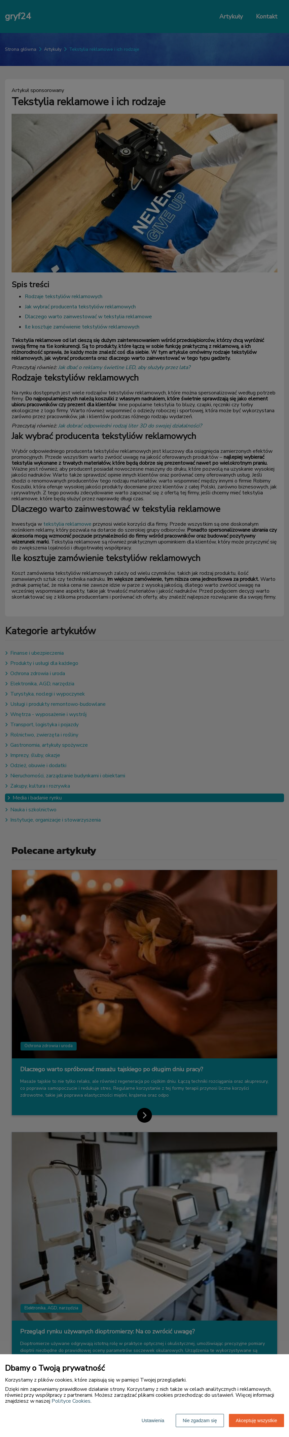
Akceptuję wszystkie (256, 1420)
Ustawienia (153, 1420)
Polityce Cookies (71, 1401)
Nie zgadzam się (200, 1420)
